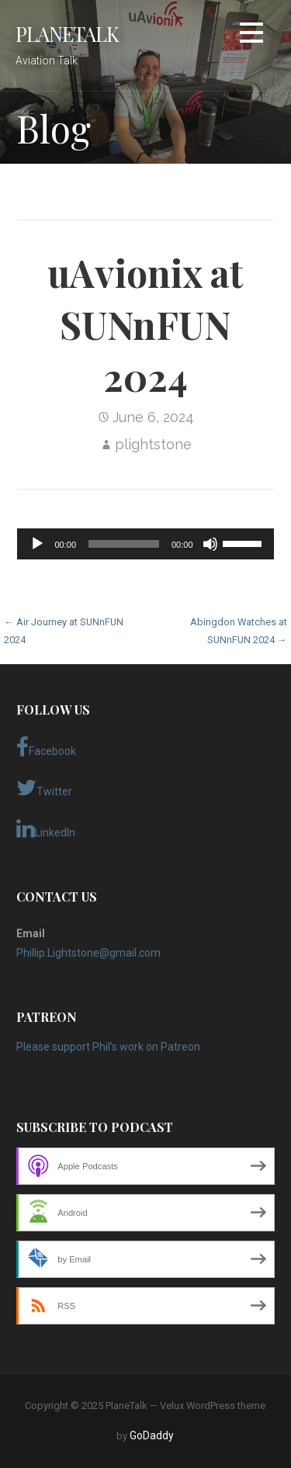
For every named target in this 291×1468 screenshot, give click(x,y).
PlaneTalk (67, 33)
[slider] (123, 544)
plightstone (153, 444)
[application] (145, 543)
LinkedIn (45, 829)
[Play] (37, 544)
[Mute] (210, 544)
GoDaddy (152, 1435)
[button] (251, 35)
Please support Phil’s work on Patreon (108, 1046)
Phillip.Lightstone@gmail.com (88, 953)
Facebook (46, 747)
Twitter (44, 787)
